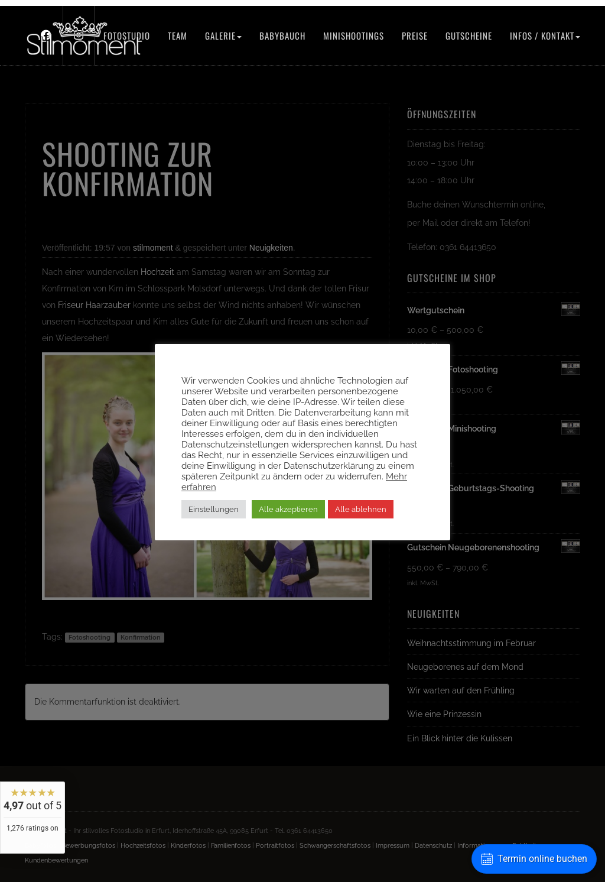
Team (177, 35)
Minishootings (353, 35)
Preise (415, 35)
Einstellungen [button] (213, 509)
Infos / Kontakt (545, 35)
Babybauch (282, 35)
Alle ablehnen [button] (360, 509)
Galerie (223, 35)
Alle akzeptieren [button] (288, 509)
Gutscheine (468, 35)
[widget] (32, 818)
